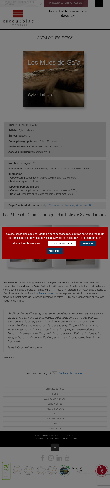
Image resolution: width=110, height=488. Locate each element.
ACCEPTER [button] (55, 251)
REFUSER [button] (88, 243)
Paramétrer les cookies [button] (62, 243)
